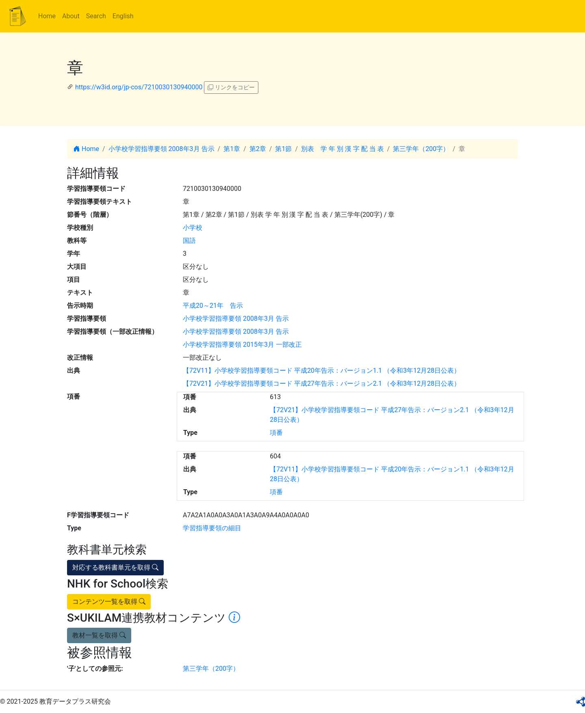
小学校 (192, 227)
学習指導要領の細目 (212, 528)
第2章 (257, 149)
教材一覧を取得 (99, 635)
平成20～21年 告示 (213, 305)
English (123, 16)
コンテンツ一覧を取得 (108, 601)
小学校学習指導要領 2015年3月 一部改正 (242, 344)
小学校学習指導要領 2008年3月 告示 (161, 149)
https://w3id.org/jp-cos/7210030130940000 (138, 87)
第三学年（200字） (421, 149)
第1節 (283, 149)
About (71, 16)
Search (96, 16)
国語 (189, 240)
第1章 (231, 149)
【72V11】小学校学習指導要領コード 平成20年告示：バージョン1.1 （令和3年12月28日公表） (321, 370)
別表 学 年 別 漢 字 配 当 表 (342, 149)
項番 (276, 432)
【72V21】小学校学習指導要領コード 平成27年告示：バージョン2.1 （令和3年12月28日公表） (321, 383)
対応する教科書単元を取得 (115, 567)
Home (47, 16)
